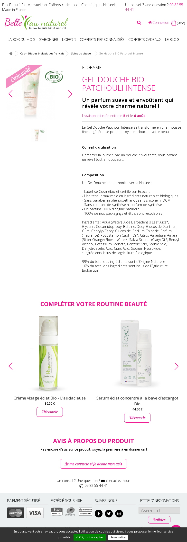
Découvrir (50, 412)
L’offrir (69, 39)
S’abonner (48, 39)
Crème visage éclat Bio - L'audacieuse (50, 398)
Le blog (172, 39)
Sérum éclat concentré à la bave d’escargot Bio (137, 401)
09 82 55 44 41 (96, 485)
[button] (70, 94)
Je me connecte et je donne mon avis (93, 464)
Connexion (159, 22)
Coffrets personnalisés (102, 39)
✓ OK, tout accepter (89, 537)
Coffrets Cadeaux (144, 39)
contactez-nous (118, 480)
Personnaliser (118, 537)
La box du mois (21, 39)
